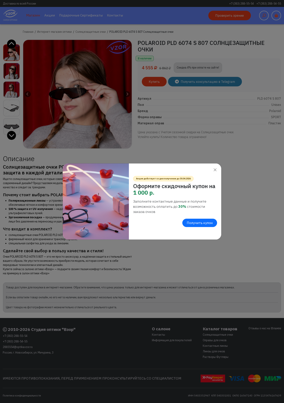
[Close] (215, 170)
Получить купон (200, 222)
